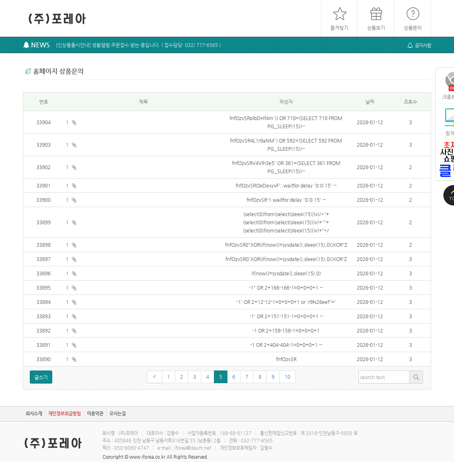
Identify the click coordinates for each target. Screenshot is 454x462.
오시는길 (117, 413)
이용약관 (95, 413)
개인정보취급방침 (64, 413)
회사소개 (34, 413)
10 (287, 376)
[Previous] (154, 376)
